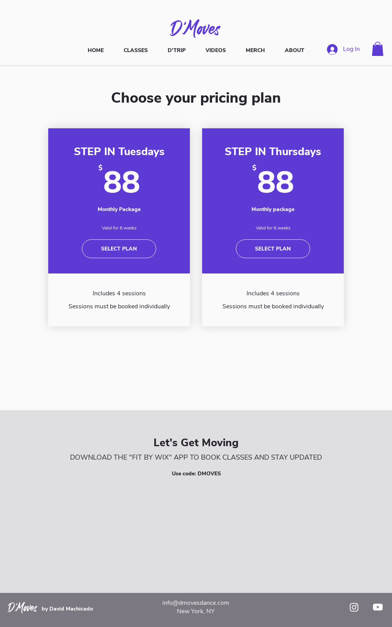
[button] (378, 49)
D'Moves (196, 27)
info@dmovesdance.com (195, 603)
